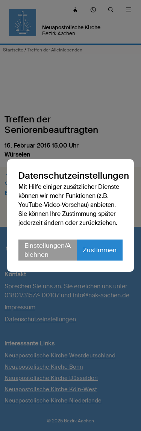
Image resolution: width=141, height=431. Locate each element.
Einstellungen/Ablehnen (47, 250)
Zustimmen (100, 250)
